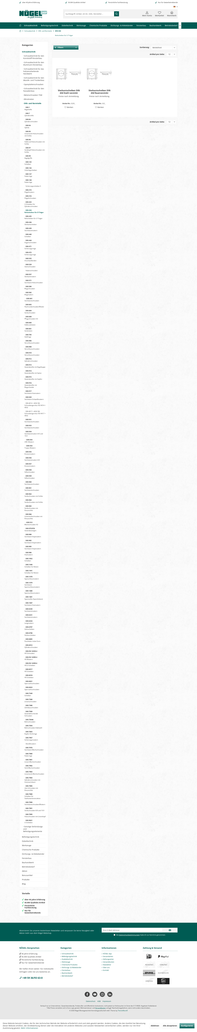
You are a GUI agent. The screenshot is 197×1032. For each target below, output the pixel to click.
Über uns (106, 967)
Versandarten (108, 956)
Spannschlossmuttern (32, 592)
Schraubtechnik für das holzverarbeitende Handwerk (33, 71)
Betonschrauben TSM (33, 95)
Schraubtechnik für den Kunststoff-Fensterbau (33, 57)
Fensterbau (27, 858)
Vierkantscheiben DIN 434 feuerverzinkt (99, 91)
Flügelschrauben (30, 197)
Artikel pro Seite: (157, 54)
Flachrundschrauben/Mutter (34, 306)
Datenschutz (90, 1001)
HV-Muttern (30, 658)
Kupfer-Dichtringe (30, 733)
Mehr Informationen (29, 1028)
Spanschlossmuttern (31, 578)
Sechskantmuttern (30, 229)
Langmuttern (29, 622)
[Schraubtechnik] (30, 25)
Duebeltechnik (67, 959)
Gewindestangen (30, 529)
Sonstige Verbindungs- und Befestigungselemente (33, 829)
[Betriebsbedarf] (171, 25)
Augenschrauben (30, 241)
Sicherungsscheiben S (33, 186)
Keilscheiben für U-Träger (34, 211)
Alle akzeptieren (170, 1025)
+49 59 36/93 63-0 (31, 977)
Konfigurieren (187, 1025)
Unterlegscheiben (30, 169)
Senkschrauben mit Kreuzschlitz (31, 508)
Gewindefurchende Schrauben (31, 713)
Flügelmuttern (29, 191)
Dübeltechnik (27, 841)
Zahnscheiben (29, 628)
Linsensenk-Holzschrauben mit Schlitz (33, 133)
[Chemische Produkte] (98, 25)
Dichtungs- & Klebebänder (33, 854)
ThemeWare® (123, 1011)
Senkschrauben (29, 312)
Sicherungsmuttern (31, 739)
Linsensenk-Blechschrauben (34, 773)
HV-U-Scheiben (30, 664)
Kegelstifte (28, 108)
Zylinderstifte (29, 114)
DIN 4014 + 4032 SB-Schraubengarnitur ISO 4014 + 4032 (35, 405)
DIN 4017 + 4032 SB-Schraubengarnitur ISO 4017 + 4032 (35, 413)
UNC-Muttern (29, 441)
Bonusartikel (27, 875)
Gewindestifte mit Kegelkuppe (34, 366)
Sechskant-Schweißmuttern (34, 398)
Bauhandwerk (28, 862)
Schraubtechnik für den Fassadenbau (33, 89)
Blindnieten (29, 99)
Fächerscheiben (30, 634)
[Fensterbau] (141, 25)
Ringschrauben (29, 287)
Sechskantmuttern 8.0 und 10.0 (33, 434)
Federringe (28, 175)
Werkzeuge (26, 845)
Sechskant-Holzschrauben (33, 281)
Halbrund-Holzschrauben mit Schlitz (34, 142)
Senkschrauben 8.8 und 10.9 (34, 809)
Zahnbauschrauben (31, 706)
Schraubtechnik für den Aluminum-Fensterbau (33, 63)
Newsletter (107, 965)
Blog (24, 884)
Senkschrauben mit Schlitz (33, 495)
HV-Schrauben (30, 652)
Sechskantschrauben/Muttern (34, 803)
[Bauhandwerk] (155, 25)
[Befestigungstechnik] (49, 25)
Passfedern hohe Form (32, 640)
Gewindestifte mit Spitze (32, 372)
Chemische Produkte (30, 849)
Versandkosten (108, 962)
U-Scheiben (28, 821)
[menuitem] (172, 14)
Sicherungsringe (30, 247)
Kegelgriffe (28, 157)
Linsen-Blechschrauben (32, 761)
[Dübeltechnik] (67, 25)
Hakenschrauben (31, 270)
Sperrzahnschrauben (31, 682)
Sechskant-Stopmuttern (32, 535)
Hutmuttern (28, 553)
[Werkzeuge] (81, 25)
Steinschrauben (29, 265)
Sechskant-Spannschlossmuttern (32, 585)
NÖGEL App (107, 953)
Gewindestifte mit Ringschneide (30, 385)
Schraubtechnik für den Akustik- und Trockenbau (33, 79)
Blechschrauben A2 (31, 523)
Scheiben (28, 163)
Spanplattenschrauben (33, 84)
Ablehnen (155, 1025)
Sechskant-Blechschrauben (33, 749)
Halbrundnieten (29, 324)
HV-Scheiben (28, 670)
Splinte (27, 126)
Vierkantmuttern (30, 275)
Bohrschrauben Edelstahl (33, 727)
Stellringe (28, 336)
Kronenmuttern (29, 453)
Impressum (107, 1001)
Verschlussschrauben (31, 342)
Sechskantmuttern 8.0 (32, 459)
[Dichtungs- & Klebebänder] (122, 25)
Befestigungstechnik (30, 837)
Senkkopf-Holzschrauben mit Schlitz (34, 150)
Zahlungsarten (108, 959)
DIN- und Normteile (32, 103)
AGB (99, 1001)
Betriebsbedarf (28, 867)
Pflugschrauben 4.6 (31, 318)
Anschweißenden (30, 259)
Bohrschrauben (29, 721)
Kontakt (106, 970)
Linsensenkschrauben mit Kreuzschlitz (33, 516)
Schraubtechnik (29, 52)
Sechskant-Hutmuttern (32, 392)
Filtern (59, 47)
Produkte (26, 879)
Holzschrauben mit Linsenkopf (35, 815)
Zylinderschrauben (31, 120)
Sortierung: (144, 47)
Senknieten (28, 330)
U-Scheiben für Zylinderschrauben (31, 204)
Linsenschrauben (30, 700)
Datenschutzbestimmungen (129, 935)
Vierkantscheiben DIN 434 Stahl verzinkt (69, 91)
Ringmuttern (28, 293)
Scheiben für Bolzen (31, 566)
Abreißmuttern (30, 744)
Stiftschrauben (29, 471)
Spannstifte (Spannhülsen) (33, 598)
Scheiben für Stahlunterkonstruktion (32, 796)
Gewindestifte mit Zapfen (33, 378)
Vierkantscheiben (30, 223)
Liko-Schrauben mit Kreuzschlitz (31, 788)
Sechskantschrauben (31, 299)
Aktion (24, 871)
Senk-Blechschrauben (32, 767)
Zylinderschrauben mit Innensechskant (32, 780)
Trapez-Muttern (30, 447)
